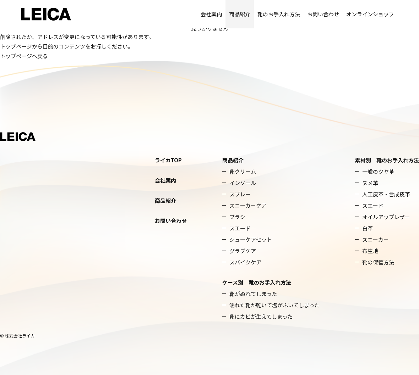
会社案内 (211, 14)
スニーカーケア (248, 205)
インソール (242, 182)
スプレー (240, 194)
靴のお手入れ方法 (278, 14)
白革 (367, 228)
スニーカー (375, 239)
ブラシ (237, 216)
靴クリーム (242, 171)
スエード (240, 228)
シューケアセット (250, 239)
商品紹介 (239, 14)
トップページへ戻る (24, 56)
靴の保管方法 (378, 262)
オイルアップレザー (386, 216)
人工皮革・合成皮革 (386, 194)
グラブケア (242, 250)
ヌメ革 (370, 182)
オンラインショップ (370, 14)
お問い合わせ (323, 14)
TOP (176, 160)
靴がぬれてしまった (253, 293)
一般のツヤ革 (378, 171)
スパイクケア (245, 262)
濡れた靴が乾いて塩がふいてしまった (274, 305)
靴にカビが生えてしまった (261, 316)
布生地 (370, 250)
